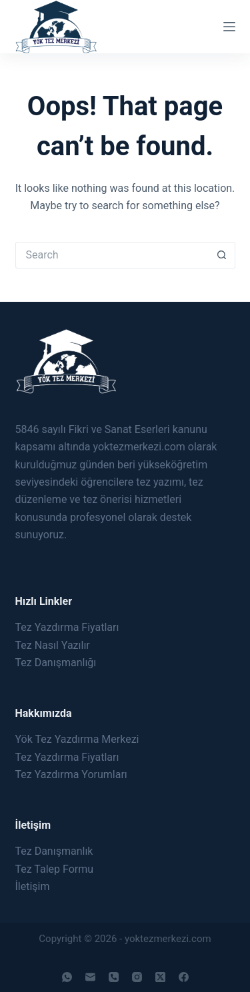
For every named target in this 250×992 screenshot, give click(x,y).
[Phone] (114, 977)
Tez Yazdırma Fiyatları (67, 627)
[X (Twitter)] (160, 977)
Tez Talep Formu (54, 869)
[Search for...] (112, 255)
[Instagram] (137, 977)
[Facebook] (184, 977)
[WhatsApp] (67, 977)
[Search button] (222, 255)
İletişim (32, 886)
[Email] (90, 977)
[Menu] (229, 27)
